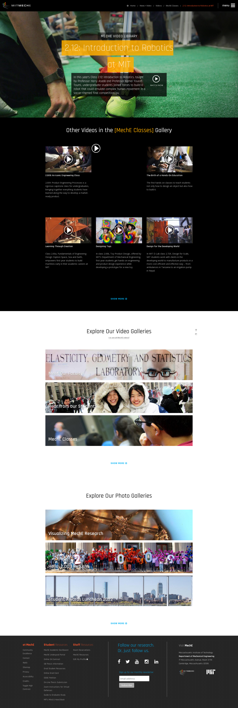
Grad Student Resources (54, 668)
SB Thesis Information (53, 663)
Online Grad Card (51, 673)
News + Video (145, 5)
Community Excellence (28, 652)
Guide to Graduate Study (54, 695)
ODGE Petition (50, 677)
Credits (26, 681)
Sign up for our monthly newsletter (136, 672)
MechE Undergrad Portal (54, 654)
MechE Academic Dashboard (56, 650)
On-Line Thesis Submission (55, 682)
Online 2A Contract (52, 659)
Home (131, 5)
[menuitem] (131, 5)
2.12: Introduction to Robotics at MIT (198, 5)
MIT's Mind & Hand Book (54, 699)
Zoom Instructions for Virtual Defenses (56, 689)
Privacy (26, 672)
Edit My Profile (80, 659)
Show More (119, 298)
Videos (159, 5)
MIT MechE (16, 6)
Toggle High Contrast (28, 687)
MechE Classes (172, 5)
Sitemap (26, 667)
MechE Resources (81, 654)
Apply (25, 662)
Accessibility (28, 676)
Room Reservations (81, 650)
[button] (229, 5)
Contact (26, 658)
